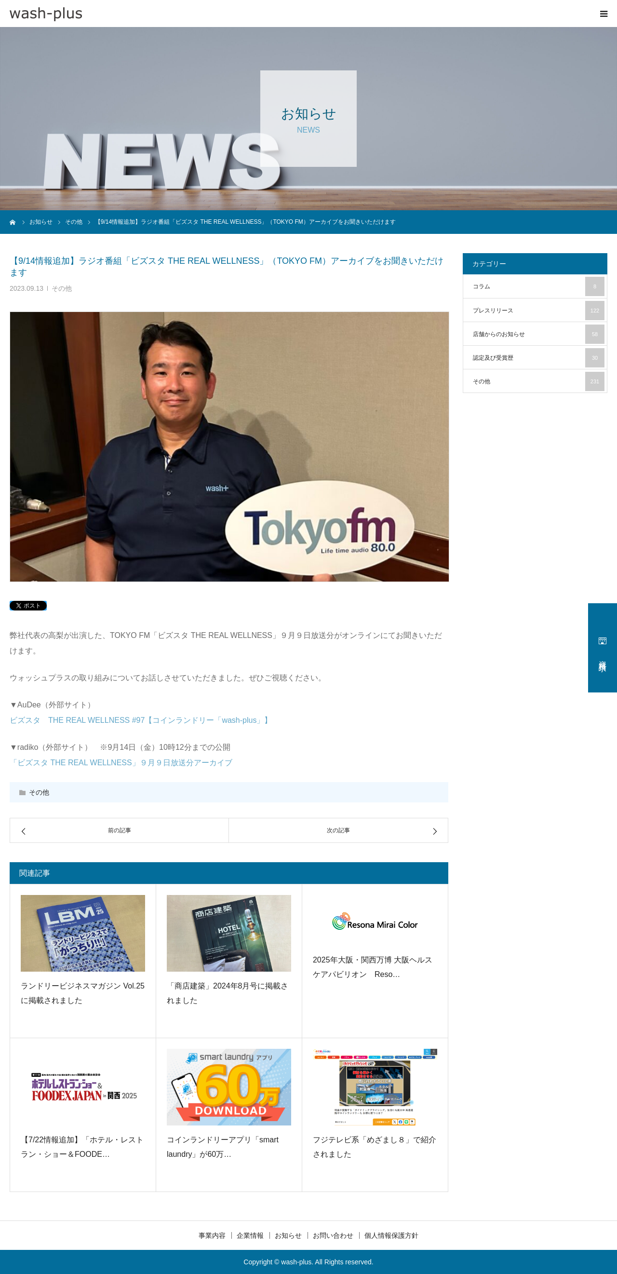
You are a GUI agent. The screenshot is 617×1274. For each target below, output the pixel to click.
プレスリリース (538, 310)
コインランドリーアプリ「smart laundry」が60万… (223, 1147)
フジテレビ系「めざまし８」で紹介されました (374, 1147)
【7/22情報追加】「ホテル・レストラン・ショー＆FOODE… (82, 1147)
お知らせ (288, 1235)
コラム (538, 286)
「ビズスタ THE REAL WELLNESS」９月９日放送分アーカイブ (121, 763)
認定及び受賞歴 (538, 357)
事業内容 (212, 1235)
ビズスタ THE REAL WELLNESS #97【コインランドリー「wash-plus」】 (141, 720)
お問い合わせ (333, 1235)
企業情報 (250, 1235)
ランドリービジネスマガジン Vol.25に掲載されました (83, 993)
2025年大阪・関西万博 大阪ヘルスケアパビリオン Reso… (372, 967)
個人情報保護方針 (391, 1235)
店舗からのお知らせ (538, 334)
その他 (62, 288)
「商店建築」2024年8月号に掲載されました (228, 993)
